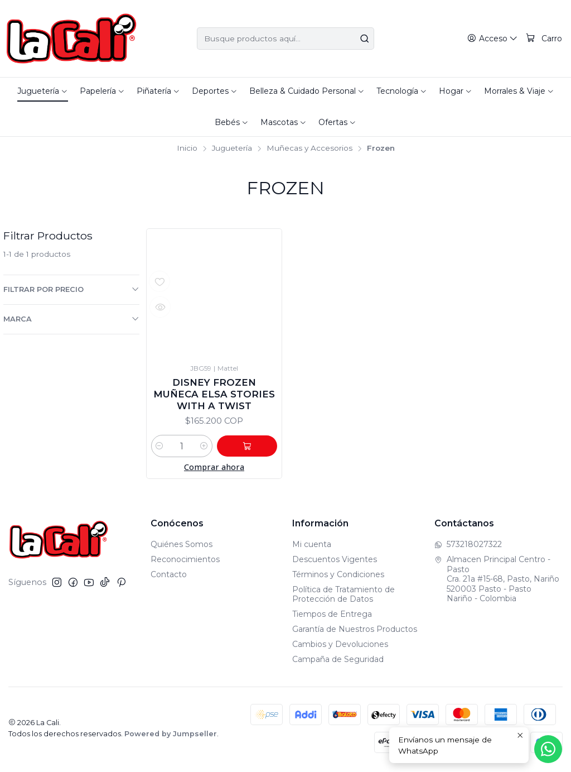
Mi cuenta (311, 546)
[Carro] (544, 39)
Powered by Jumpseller (170, 736)
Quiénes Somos (181, 546)
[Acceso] (493, 39)
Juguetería (232, 148)
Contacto (169, 577)
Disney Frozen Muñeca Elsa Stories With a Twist (214, 395)
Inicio (187, 148)
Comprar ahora (214, 469)
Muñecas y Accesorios (309, 148)
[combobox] (285, 38)
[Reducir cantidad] (159, 448)
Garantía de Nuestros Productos (354, 631)
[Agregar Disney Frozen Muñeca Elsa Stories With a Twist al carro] (252, 448)
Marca (71, 318)
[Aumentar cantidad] (214, 448)
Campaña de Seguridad (338, 661)
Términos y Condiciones (338, 577)
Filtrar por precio (71, 289)
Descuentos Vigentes (334, 562)
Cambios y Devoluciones (340, 646)
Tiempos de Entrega (332, 616)
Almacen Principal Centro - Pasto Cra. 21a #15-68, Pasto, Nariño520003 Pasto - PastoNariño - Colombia (496, 581)
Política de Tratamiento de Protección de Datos (343, 597)
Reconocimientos (185, 562)
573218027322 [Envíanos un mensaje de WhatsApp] (468, 546)
